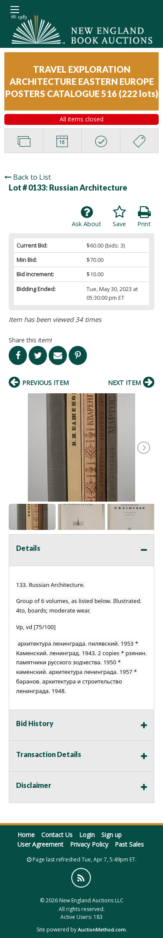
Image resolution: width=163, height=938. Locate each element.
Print (144, 216)
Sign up (111, 835)
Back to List (27, 177)
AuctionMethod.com (102, 929)
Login (87, 835)
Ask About (86, 216)
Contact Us (57, 835)
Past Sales (129, 844)
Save (119, 216)
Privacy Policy (89, 844)
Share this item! (30, 340)
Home (26, 835)
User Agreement (40, 844)
